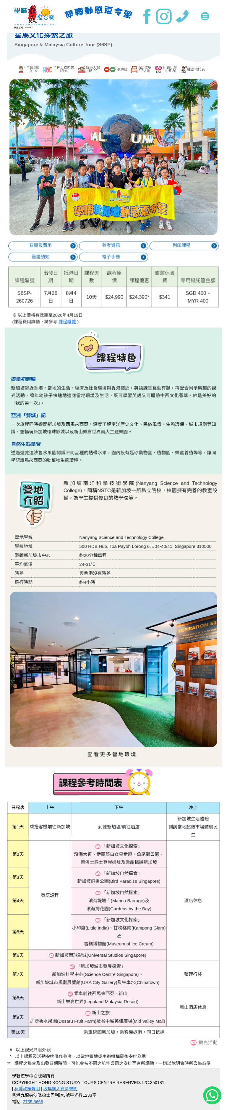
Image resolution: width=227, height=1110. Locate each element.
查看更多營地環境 (113, 723)
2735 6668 (33, 1101)
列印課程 (165, 254)
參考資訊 (111, 254)
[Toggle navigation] (205, 16)
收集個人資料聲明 (60, 1088)
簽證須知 (58, 263)
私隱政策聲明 (27, 1088)
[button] (101, 231)
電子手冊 (111, 263)
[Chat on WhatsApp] (212, 1095)
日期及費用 (58, 254)
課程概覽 (78, 312)
